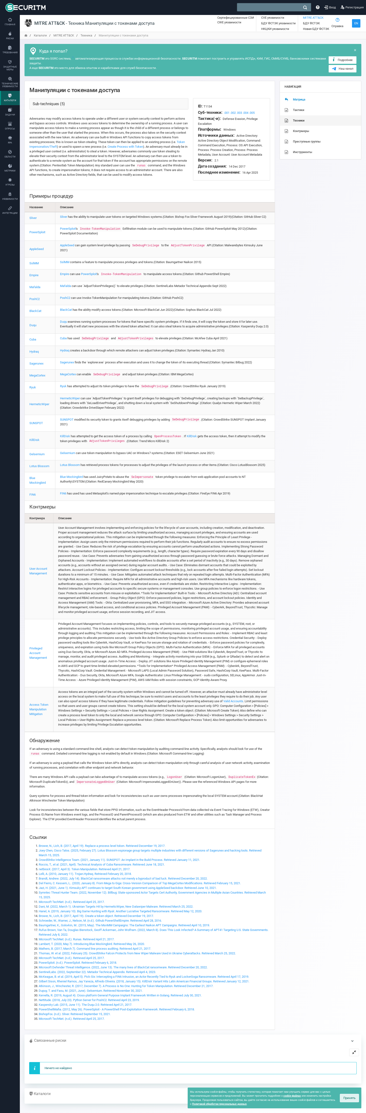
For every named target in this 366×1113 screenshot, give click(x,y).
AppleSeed (36, 249)
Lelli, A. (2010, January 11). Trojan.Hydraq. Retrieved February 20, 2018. (85, 874)
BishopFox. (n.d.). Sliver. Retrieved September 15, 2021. (75, 1014)
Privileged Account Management (38, 653)
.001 (226, 113)
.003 (239, 113)
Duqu (32, 325)
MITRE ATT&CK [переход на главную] (63, 35)
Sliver (33, 218)
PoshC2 (34, 299)
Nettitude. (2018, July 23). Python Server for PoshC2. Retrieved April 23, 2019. (89, 1000)
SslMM (34, 263)
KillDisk (34, 440)
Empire (34, 275)
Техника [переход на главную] (86, 35)
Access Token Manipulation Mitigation (38, 709)
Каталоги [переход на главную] (40, 35)
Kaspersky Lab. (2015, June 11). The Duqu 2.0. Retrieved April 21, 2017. (85, 1004)
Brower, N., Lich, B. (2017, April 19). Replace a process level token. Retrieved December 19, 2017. (102, 846)
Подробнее (342, 59)
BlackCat (35, 311)
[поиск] (305, 7)
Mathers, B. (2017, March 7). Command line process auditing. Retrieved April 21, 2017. (95, 948)
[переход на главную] (26, 35)
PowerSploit (37, 232)
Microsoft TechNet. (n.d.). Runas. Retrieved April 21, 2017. (76, 939)
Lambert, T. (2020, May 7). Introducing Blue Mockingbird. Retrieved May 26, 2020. (92, 944)
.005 (252, 113)
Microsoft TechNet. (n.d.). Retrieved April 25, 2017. (72, 902)
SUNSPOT (36, 423)
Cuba (32, 339)
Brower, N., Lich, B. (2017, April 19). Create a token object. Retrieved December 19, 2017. (96, 916)
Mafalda (34, 287)
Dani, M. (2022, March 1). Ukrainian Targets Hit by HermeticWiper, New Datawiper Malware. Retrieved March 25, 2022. (116, 906)
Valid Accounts (233, 701)
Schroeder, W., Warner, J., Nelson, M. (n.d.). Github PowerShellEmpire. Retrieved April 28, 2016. (100, 920)
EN (356, 23)
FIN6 (32, 494)
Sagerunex (36, 363)
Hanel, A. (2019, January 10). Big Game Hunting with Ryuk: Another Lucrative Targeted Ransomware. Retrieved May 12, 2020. (120, 911)
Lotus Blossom (39, 466)
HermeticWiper (39, 404)
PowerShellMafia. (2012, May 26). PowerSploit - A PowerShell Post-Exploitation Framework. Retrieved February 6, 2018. (117, 1009)
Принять (349, 1098)
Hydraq (34, 351)
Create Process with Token (125, 146)
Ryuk (32, 387)
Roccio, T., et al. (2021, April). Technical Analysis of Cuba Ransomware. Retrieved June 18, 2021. (102, 864)
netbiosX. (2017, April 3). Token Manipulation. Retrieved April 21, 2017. (84, 869)
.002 (233, 113)
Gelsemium (37, 454)
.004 (245, 113)
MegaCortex (37, 375)
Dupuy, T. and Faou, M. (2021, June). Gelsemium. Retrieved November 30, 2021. (91, 990)
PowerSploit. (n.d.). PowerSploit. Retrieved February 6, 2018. (78, 962)
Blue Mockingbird (71, 477)
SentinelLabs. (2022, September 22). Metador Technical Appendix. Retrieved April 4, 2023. (97, 972)
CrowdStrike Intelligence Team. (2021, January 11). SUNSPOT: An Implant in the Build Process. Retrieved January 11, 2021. (119, 860)
